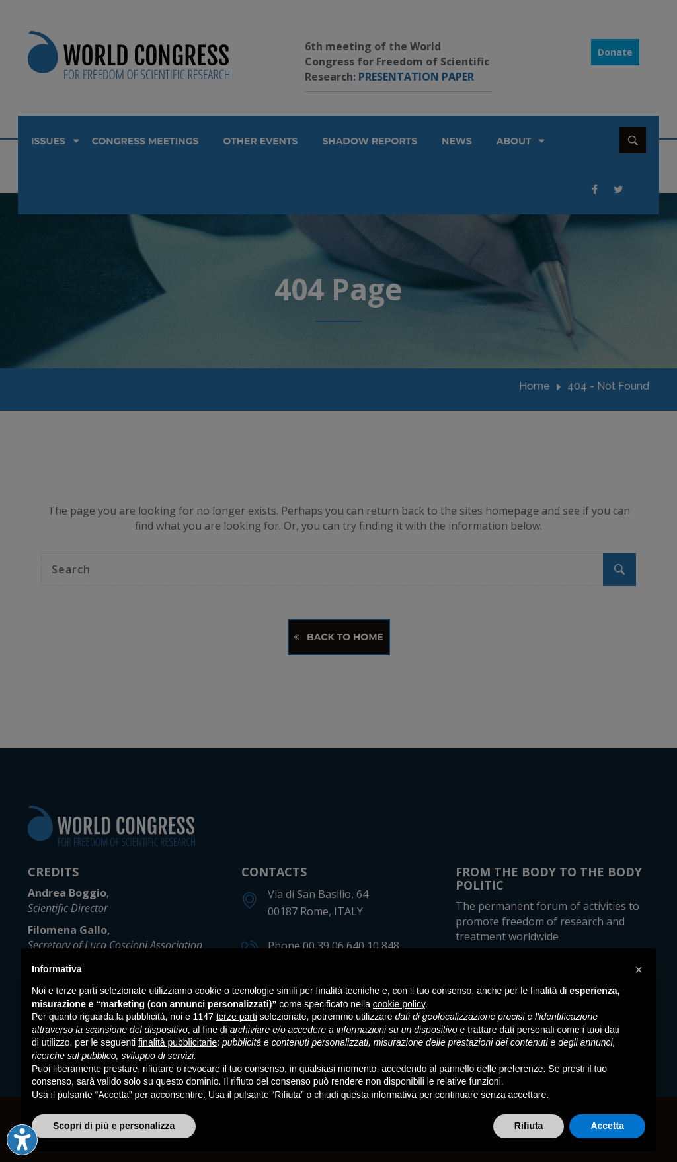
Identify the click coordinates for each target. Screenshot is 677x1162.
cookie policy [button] (399, 1004)
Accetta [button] (607, 1125)
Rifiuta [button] (528, 1125)
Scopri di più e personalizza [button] (114, 1125)
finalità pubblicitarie (177, 1042)
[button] (638, 969)
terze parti (236, 1016)
